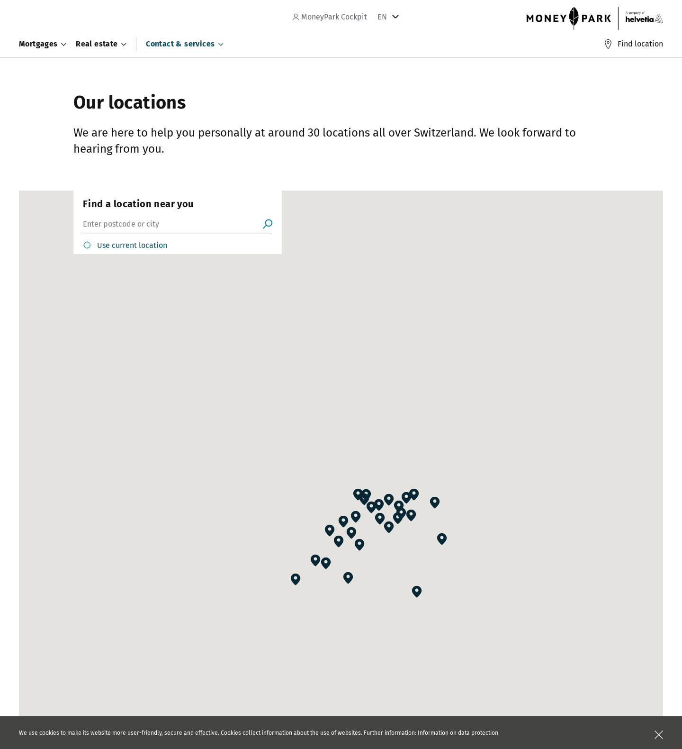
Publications (187, 652)
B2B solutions (285, 652)
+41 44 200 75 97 (332, 708)
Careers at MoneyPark (106, 638)
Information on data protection (458, 733)
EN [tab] (382, 16)
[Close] (659, 735)
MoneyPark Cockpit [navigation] (330, 16)
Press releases (191, 638)
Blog (175, 666)
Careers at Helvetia (102, 652)
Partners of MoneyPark (298, 638)
